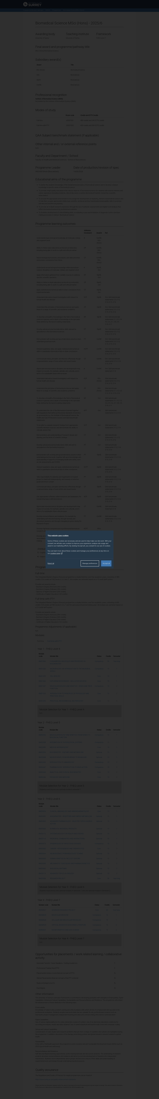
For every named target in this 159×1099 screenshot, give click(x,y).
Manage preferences (89, 563)
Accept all (106, 563)
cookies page (56, 553)
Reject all (51, 563)
